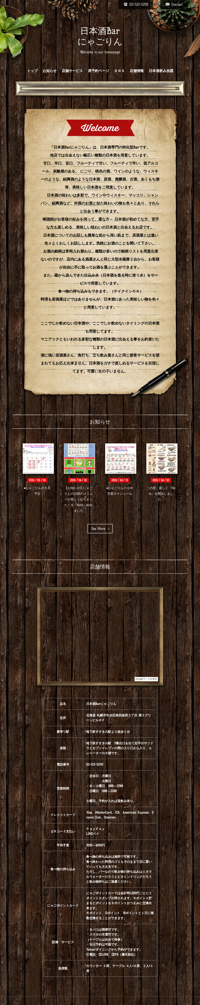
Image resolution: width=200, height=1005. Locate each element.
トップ (32, 71)
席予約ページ (98, 71)
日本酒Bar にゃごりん (100, 36)
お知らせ (50, 71)
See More (100, 529)
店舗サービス (72, 71)
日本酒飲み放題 (161, 71)
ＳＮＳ (119, 71)
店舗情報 (137, 71)
